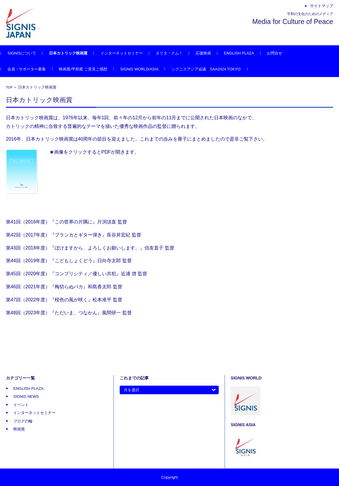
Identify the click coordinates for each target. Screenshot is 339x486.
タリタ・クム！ (173, 53)
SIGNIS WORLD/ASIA (144, 69)
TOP (9, 87)
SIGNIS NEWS (26, 396)
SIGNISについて (26, 53)
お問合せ (279, 53)
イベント (21, 405)
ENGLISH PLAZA (244, 53)
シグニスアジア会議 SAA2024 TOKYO (211, 69)
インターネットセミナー (126, 53)
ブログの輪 (23, 421)
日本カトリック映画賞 (73, 53)
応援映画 (208, 53)
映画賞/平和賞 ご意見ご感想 (88, 69)
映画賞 (19, 429)
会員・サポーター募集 (31, 69)
